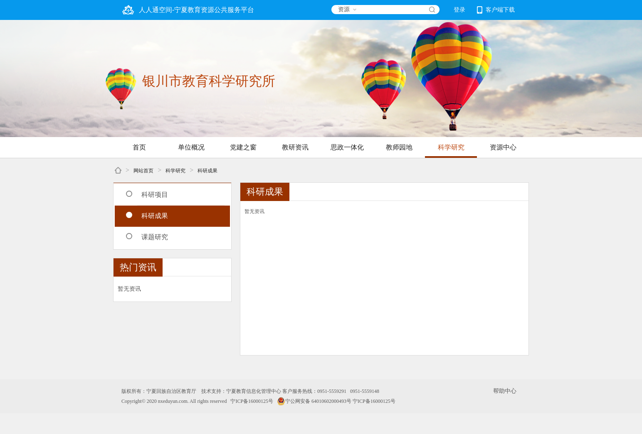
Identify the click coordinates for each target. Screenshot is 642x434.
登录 (459, 10)
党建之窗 (243, 147)
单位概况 (191, 147)
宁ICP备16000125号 (251, 401)
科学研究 (451, 147)
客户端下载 (496, 10)
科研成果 (207, 171)
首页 (139, 147)
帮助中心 (504, 391)
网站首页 (143, 171)
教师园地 (399, 147)
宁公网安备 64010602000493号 (314, 401)
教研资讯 (295, 147)
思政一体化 (347, 147)
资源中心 (503, 147)
